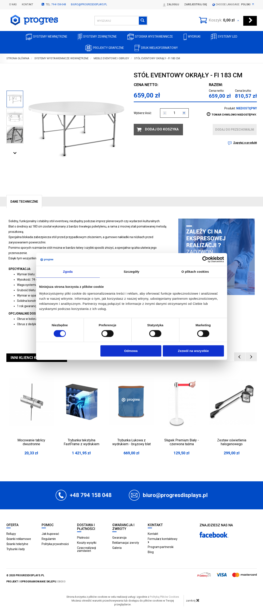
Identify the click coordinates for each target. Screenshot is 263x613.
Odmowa (131, 351)
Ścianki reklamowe (18, 539)
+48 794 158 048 (91, 495)
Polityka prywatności (55, 544)
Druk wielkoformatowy (156, 48)
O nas (13, 4)
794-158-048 (58, 4)
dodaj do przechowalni (234, 129)
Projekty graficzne (104, 48)
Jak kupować (50, 533)
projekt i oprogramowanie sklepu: (36, 581)
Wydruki (192, 37)
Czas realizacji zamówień (86, 549)
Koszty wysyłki (86, 542)
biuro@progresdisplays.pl (89, 4)
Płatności (83, 537)
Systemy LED (224, 37)
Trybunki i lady (15, 549)
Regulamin (49, 539)
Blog (151, 552)
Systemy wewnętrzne (46, 37)
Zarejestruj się (195, 4)
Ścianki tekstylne (17, 544)
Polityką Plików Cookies (164, 596)
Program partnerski (160, 547)
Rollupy (11, 533)
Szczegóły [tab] (131, 271)
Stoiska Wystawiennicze (150, 37)
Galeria (116, 547)
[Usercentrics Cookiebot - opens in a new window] (205, 259)
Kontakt (27, 4)
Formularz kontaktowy (162, 540)
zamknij (193, 600)
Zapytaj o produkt (245, 142)
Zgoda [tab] (68, 271)
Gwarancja (119, 537)
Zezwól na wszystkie (193, 351)
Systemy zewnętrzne (97, 37)
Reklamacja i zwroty (125, 542)
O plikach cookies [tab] (195, 271)
